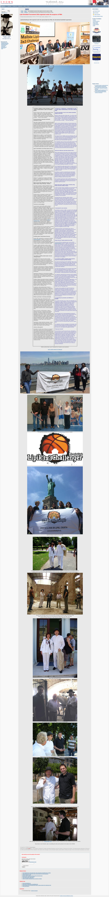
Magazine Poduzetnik (5, 43)
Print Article (96, 12)
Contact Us (15, 6)
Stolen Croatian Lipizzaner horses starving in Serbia (32, 878)
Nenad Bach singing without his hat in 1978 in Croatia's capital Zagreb (101, 90)
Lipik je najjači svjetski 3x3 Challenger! (55, 349)
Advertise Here (96, 62)
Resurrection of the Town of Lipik (28, 876)
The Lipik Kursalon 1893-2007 (28, 877)
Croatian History (95, 23)
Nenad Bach (3, 47)
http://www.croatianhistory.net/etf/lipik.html (30, 884)
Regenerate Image (32, 861)
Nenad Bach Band (4, 44)
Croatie (94, 25)
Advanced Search (4, 12)
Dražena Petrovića (37, 239)
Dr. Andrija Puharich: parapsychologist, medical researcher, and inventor (101, 86)
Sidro (2, 48)
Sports (25, 10)
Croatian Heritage (96, 24)
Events (25, 11)
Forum (28, 6)
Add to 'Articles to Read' (99, 16)
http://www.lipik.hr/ (25, 886)
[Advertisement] (96, 74)
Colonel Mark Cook (48, 841)
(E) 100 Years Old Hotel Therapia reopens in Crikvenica (100, 92)
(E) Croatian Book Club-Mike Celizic (101, 87)
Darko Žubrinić (32, 847)
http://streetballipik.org (26, 883)
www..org (29, 848)
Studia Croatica (95, 22)
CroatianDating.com (4, 42)
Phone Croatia (3, 45)
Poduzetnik (96, 60)
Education (26, 12)
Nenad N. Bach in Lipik (26, 874)
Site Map (9, 6)
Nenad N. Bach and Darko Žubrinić (26, 16)
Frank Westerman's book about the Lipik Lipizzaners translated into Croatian (36, 872)
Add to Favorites (97, 14)
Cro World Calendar (96, 21)
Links (25, 6)
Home (22, 10)
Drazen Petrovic (62, 432)
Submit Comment (34, 890)
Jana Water (3, 46)
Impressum (20, 6)
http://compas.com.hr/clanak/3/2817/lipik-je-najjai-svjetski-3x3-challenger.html (36, 885)
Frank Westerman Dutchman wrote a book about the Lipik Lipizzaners (35, 873)
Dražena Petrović (58, 243)
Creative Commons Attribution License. (66, 895)
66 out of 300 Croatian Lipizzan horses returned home (32, 875)
